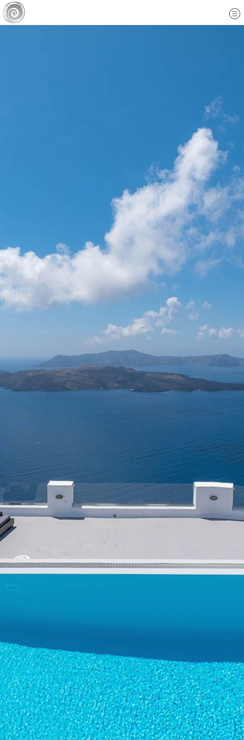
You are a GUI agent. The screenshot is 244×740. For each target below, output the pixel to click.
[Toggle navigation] (233, 12)
